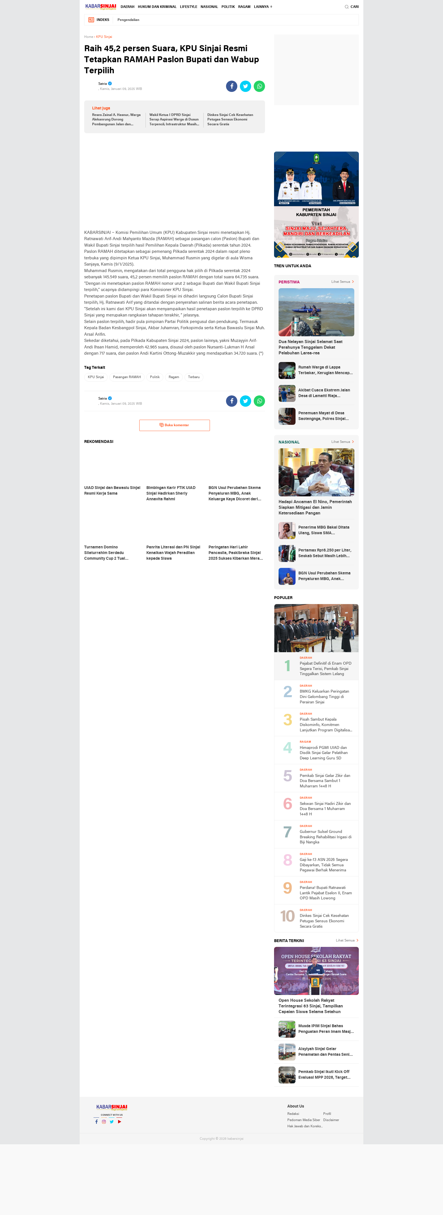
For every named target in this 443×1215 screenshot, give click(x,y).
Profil (327, 1114)
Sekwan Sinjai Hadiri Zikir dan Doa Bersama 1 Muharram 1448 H (325, 809)
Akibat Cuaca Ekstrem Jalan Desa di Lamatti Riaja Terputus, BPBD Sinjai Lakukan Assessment (324, 393)
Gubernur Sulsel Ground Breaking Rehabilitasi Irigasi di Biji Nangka (325, 837)
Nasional (209, 7)
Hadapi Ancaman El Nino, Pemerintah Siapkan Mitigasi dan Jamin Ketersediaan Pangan (315, 508)
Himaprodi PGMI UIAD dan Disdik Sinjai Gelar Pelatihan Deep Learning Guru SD (324, 753)
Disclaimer (331, 1120)
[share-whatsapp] (259, 86)
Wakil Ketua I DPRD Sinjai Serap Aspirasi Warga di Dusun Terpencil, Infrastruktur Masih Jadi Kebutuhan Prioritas (174, 120)
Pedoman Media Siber (303, 1120)
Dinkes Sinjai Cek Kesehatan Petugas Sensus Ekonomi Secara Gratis (230, 119)
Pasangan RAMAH (127, 377)
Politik (228, 7)
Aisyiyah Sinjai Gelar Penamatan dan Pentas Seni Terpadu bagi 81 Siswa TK (323, 1052)
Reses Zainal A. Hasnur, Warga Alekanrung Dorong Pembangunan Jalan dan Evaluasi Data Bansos (116, 120)
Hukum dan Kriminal (157, 7)
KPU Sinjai (96, 377)
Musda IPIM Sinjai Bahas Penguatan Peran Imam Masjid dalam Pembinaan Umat (326, 1029)
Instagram (104, 1124)
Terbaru (194, 377)
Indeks (98, 20)
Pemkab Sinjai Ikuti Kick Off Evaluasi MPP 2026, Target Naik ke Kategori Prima (323, 1075)
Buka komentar (174, 425)
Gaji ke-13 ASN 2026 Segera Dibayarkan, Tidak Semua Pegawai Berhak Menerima (324, 865)
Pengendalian (128, 20)
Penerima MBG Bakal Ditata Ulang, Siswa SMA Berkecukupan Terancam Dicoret (323, 530)
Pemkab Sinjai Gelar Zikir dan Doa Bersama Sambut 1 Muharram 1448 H (325, 781)
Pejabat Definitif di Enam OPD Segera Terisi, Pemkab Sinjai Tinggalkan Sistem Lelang (325, 669)
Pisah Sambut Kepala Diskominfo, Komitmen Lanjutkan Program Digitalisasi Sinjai (326, 725)
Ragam (244, 7)
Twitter (111, 1124)
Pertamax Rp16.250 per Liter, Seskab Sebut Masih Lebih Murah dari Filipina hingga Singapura (324, 553)
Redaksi (293, 1114)
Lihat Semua (340, 282)
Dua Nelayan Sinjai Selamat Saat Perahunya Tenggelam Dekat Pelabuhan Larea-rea (310, 348)
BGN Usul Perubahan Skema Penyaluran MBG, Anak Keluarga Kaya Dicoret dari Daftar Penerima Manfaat (324, 576)
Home (88, 37)
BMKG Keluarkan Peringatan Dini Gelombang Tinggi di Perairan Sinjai (324, 697)
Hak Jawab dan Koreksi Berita (305, 1126)
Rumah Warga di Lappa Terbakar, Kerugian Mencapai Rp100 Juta (325, 370)
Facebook (96, 1124)
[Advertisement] (174, 181)
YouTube (119, 1124)
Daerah (127, 7)
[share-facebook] (231, 86)
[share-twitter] (245, 86)
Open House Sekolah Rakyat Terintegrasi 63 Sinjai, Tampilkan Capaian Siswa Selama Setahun (311, 1006)
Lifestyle (188, 7)
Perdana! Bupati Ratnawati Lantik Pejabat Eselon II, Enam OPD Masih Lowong (326, 893)
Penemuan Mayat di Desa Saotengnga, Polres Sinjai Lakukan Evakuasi (322, 416)
